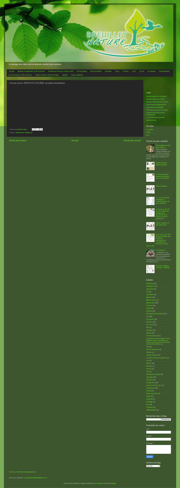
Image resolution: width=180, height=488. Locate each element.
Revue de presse (152, 393)
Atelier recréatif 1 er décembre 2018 (162, 224)
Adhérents (149, 283)
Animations (150, 294)
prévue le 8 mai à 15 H (154, 385)
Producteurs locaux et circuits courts (60, 71)
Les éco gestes (82, 71)
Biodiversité (20, 132)
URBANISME (150, 410)
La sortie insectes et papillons (156, 358)
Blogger (113, 483)
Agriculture (150, 289)
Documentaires (164, 71)
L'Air (134, 71)
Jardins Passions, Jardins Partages (47, 75)
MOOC (148, 363)
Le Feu (141, 71)
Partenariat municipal (153, 374)
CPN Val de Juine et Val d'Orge (157, 110)
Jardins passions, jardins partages (162, 163)
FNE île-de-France (152, 349)
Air (147, 292)
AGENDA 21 (150, 286)
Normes (149, 369)
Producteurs (150, 388)
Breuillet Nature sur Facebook (156, 96)
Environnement (151, 336)
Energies (149, 330)
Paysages (149, 377)
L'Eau (117, 71)
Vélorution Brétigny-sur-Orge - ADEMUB (163, 266)
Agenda (65, 75)
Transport (149, 407)
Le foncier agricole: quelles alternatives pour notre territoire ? (163, 176)
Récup (148, 391)
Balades (149, 297)
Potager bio (28, 132)
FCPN (148, 132)
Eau (147, 316)
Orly (147, 371)
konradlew (99, 483)
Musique (149, 366)
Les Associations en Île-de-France (20, 75)
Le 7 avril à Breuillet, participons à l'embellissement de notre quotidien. (163, 200)
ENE (147, 327)
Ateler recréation (161, 186)
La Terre (125, 71)
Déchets (149, 311)
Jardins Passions (152, 355)
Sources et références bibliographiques (22, 472)
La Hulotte (149, 129)
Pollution (149, 380)
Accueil (11, 71)
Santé (148, 396)
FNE (147, 347)
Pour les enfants (95, 71)
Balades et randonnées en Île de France (31, 71)
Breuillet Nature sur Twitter (155, 99)
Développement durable (154, 314)
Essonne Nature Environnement (157, 102)
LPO (147, 135)
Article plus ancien (132, 140)
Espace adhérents (77, 75)
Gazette (149, 352)
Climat (148, 308)
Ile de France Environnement (156, 104)
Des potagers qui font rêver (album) (163, 146)
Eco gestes (150, 319)
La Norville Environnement (155, 117)
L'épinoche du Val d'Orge (154, 107)
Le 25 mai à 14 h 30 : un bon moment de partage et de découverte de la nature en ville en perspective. (163, 213)
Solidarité (149, 399)
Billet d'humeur (151, 300)
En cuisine (149, 325)
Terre (148, 404)
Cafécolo (149, 305)
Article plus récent (17, 140)
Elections (149, 322)
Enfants (149, 333)
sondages (149, 402)
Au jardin (108, 71)
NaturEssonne (151, 120)
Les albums (152, 71)
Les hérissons (160, 250)
